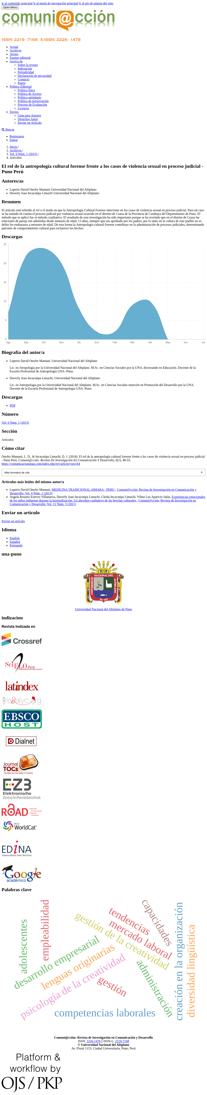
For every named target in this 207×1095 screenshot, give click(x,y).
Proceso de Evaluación (32, 104)
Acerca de (16, 61)
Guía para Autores (29, 115)
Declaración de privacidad (34, 75)
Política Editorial (21, 86)
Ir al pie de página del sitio (96, 3)
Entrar (14, 140)
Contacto (23, 79)
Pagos (21, 83)
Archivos (16, 50)
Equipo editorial (20, 57)
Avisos (14, 54)
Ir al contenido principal (17, 3)
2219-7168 (122, 1041)
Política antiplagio (29, 97)
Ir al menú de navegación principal (55, 3)
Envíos (14, 112)
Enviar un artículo (13, 521)
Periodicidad (26, 72)
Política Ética (26, 90)
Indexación (25, 68)
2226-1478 (93, 1041)
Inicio (14, 146)
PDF (12, 405)
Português (16, 545)
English (15, 538)
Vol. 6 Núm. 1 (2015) (24, 154)
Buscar (8, 129)
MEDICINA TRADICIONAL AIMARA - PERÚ (83, 489)
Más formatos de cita (16, 472)
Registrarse (17, 136)
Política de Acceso (29, 93)
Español (15, 541)
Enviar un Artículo (30, 122)
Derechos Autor (28, 119)
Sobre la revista (28, 65)
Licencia (23, 108)
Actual (14, 47)
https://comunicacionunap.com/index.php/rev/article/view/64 (41, 463)
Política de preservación (33, 101)
